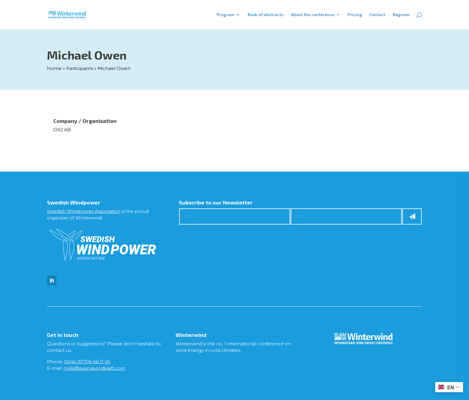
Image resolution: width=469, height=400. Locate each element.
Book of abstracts (266, 15)
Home (54, 68)
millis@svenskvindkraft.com (94, 368)
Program (225, 15)
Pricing (355, 15)
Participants (79, 68)
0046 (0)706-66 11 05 (87, 361)
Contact (377, 15)
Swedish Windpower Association (83, 211)
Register (401, 15)
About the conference (312, 15)
